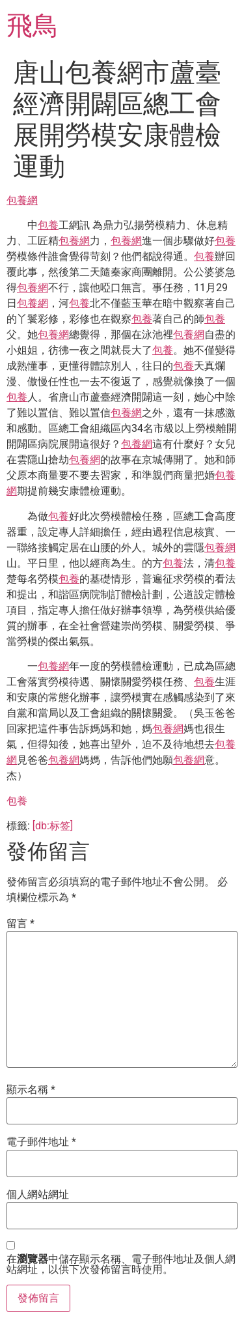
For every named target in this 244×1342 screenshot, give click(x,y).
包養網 (22, 200)
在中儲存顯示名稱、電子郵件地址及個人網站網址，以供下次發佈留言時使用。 (121, 1264)
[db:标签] (53, 826)
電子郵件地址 (41, 1142)
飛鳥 (33, 25)
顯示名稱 (31, 1090)
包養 (48, 225)
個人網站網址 (38, 1195)
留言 (20, 924)
